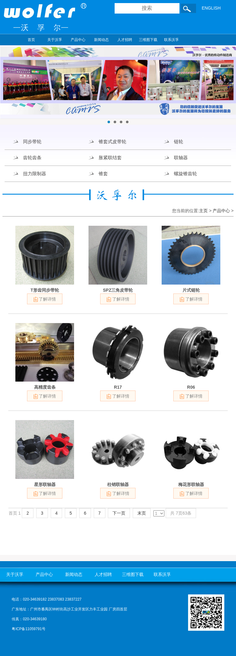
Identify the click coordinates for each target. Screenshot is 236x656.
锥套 (103, 173)
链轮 (178, 141)
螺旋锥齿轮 (185, 173)
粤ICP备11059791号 (28, 629)
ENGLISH (211, 8)
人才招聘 (124, 40)
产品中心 (78, 40)
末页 (141, 513)
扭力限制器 (34, 173)
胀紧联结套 (110, 157)
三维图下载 (148, 40)
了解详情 (44, 299)
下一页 (118, 513)
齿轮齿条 (32, 157)
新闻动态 (101, 40)
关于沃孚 (54, 40)
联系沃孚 (171, 40)
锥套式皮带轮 (112, 141)
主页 (203, 210)
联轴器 (181, 157)
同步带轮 (32, 141)
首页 (31, 40)
